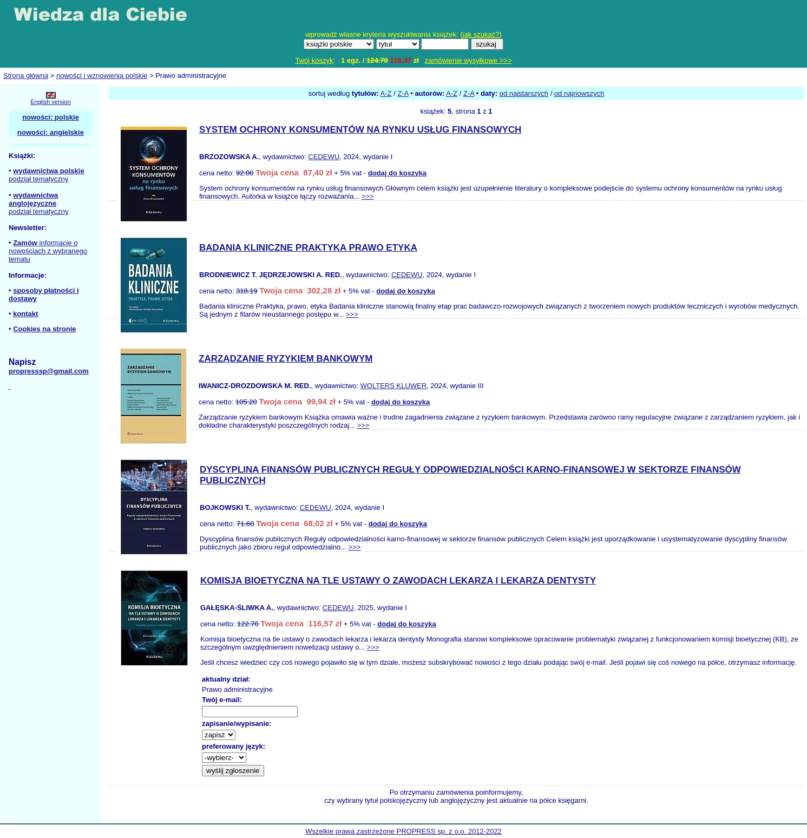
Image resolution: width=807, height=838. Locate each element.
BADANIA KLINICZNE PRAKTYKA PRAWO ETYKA (308, 248)
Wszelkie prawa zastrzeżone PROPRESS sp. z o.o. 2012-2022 (403, 831)
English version (50, 102)
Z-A (402, 93)
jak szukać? (481, 34)
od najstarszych (524, 93)
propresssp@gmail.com (49, 371)
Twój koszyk (314, 60)
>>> (368, 196)
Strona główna (25, 75)
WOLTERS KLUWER (393, 386)
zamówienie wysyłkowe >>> (468, 60)
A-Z (386, 93)
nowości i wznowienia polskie (101, 75)
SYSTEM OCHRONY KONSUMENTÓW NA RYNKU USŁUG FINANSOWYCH (360, 130)
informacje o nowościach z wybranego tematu (48, 251)
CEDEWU (323, 157)
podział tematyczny (39, 179)
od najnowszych (579, 93)
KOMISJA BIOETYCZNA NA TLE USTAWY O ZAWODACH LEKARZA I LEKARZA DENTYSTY (398, 580)
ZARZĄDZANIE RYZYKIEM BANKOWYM (285, 358)
